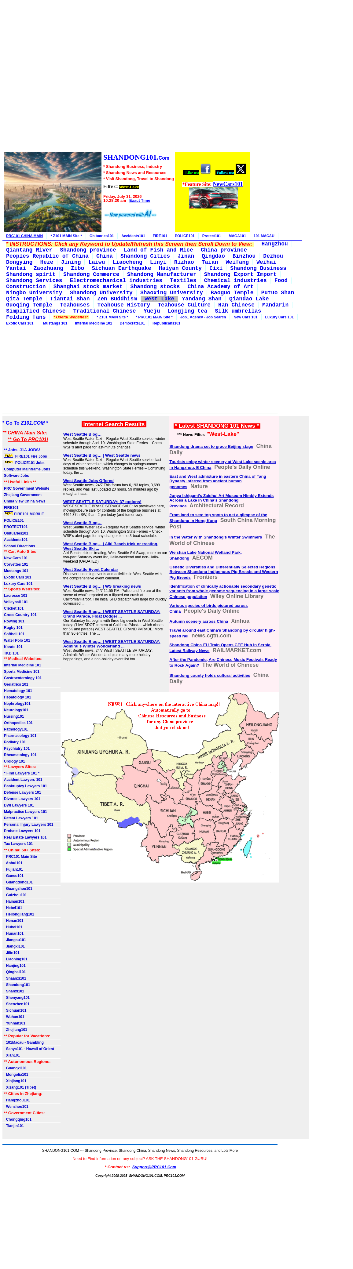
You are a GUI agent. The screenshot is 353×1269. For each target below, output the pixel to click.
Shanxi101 (14, 991)
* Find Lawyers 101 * (21, 773)
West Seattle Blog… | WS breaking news (102, 586)
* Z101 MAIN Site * (66, 236)
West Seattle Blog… (82, 434)
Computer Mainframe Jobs (27, 469)
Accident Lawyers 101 (23, 780)
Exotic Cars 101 (19, 323)
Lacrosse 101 (15, 595)
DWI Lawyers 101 (19, 805)
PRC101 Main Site (20, 856)
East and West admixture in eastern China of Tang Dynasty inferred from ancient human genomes (217, 481)
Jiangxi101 (14, 946)
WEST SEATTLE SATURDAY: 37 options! (102, 501)
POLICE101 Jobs (25, 462)
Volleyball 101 (16, 602)
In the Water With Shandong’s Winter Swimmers (215, 537)
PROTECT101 (16, 527)
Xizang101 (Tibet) (20, 1087)
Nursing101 (14, 716)
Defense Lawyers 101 (22, 792)
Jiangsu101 (15, 940)
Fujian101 (13, 869)
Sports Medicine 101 (21, 671)
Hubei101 (13, 927)
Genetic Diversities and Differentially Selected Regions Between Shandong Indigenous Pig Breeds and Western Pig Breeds (223, 572)
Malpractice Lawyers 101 (25, 812)
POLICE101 (185, 236)
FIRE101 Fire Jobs (26, 456)
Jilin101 (12, 953)
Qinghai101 (15, 972)
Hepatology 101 (17, 697)
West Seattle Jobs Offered (88, 480)
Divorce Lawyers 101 (22, 799)
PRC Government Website (26, 488)
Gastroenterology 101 (23, 678)
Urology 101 (14, 761)
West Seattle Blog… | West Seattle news (102, 455)
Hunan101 (14, 933)
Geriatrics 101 (16, 684)
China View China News (24, 501)
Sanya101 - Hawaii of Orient (29, 1049)
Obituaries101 (102, 236)
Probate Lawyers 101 (22, 831)
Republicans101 (166, 323)
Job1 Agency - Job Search (203, 317)
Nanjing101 (15, 965)
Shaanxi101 (15, 978)
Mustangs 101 (54, 323)
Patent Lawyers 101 (21, 818)
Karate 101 (13, 647)
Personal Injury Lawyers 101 (28, 824)
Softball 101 (14, 634)
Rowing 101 (14, 621)
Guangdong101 (18, 882)
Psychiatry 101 (17, 748)
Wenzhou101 (16, 1106)
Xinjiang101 (15, 1081)
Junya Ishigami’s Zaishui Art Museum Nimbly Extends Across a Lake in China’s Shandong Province (221, 500)
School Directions (19, 546)
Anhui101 (13, 863)
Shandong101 (17, 985)
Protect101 (211, 236)
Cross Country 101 (20, 615)
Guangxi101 (15, 1068)
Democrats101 (132, 323)
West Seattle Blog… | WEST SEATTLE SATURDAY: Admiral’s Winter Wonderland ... (111, 643)
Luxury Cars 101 (279, 317)
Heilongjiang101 (19, 914)
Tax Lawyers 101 (18, 844)
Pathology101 (16, 729)
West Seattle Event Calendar (90, 569)
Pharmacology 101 (20, 736)
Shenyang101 (17, 997)
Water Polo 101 (17, 640)
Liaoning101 (16, 959)
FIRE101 (160, 236)
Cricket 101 (14, 608)
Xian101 (12, 1055)
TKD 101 (11, 653)
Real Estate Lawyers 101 (25, 837)
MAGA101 (237, 236)
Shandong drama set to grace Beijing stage (211, 446)
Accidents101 (133, 236)
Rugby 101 (13, 627)
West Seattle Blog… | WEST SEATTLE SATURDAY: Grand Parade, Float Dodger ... (111, 613)
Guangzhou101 (18, 888)
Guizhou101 (15, 895)
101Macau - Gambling (24, 1042)
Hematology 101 (18, 691)
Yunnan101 (14, 1023)
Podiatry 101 (15, 742)
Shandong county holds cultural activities (209, 675)
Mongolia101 (16, 1074)
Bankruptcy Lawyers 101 (25, 786)
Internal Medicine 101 (93, 323)
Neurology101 (16, 710)
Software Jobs (17, 475)
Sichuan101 (15, 1010)
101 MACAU (264, 236)
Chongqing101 (17, 1119)
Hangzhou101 (17, 1100)
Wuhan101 (14, 1017)
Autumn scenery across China (198, 621)
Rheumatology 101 (20, 755)
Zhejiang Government (23, 495)
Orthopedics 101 (18, 723)
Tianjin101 (14, 1126)
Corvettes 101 (16, 564)
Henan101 (13, 921)
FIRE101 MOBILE (24, 513)
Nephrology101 (17, 704)
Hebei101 (13, 908)
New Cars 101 (245, 317)
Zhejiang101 (15, 1030)
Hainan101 (14, 901)
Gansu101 (14, 876)
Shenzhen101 (16, 1004)
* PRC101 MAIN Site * (154, 317)
